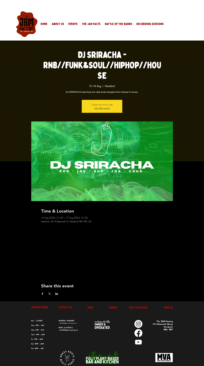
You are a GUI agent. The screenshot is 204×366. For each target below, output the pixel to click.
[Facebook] (174, 24)
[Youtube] (174, 33)
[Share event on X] (49, 294)
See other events (102, 108)
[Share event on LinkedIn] (56, 294)
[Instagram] (174, 15)
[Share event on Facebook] (42, 294)
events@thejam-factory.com (68, 330)
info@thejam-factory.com (67, 323)
